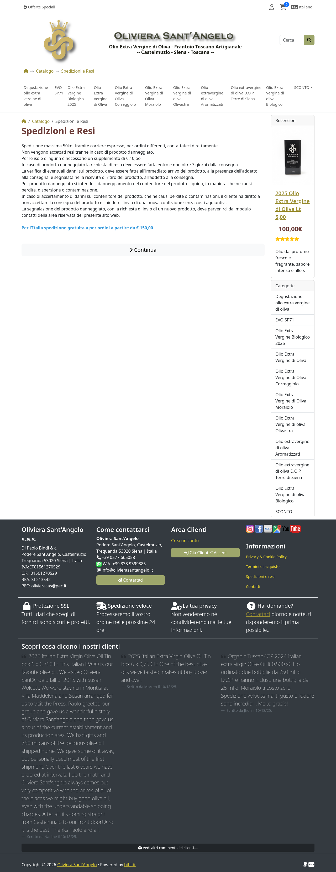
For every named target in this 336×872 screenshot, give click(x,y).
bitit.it (130, 865)
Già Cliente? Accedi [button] (205, 553)
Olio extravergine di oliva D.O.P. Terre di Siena (246, 93)
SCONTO (283, 512)
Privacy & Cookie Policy (266, 556)
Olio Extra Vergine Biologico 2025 (76, 96)
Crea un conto (185, 540)
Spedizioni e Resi (77, 71)
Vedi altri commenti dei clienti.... (168, 847)
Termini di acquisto (263, 566)
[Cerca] (292, 40)
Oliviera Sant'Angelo (77, 865)
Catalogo (45, 71)
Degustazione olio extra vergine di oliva (36, 96)
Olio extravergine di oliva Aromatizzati (212, 96)
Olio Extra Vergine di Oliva (100, 96)
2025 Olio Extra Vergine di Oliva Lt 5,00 (292, 205)
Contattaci (258, 614)
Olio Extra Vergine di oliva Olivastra (182, 96)
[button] (271, 7)
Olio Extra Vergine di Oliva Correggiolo (125, 96)
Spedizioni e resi (260, 576)
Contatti (253, 586)
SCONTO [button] (301, 87)
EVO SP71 (59, 90)
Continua (143, 249)
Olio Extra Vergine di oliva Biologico (275, 96)
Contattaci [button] (130, 580)
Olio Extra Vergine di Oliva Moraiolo (154, 96)
